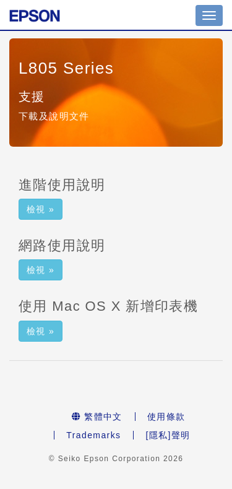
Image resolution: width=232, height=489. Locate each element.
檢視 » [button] (40, 209)
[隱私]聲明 (167, 435)
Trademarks (93, 435)
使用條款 (166, 417)
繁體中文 (97, 417)
